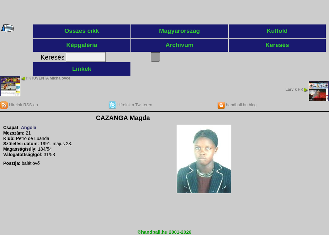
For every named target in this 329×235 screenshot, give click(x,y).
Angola (28, 127)
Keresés (277, 45)
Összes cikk (81, 30)
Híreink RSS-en (19, 104)
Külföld (277, 30)
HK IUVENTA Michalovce (48, 78)
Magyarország (179, 30)
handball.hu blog (237, 104)
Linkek (82, 68)
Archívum (179, 45)
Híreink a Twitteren (130, 104)
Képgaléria (81, 45)
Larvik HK (294, 89)
